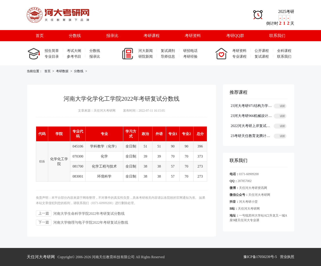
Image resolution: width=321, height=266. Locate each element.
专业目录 (52, 56)
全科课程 (284, 51)
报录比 (112, 35)
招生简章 (52, 51)
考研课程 (152, 35)
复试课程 (262, 56)
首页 (40, 35)
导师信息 (168, 56)
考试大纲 (74, 51)
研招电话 (190, 51)
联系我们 (277, 35)
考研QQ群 (235, 35)
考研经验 (190, 56)
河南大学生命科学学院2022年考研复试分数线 (89, 213)
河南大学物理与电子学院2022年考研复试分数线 (90, 222)
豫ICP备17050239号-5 (260, 257)
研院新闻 (145, 56)
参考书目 (74, 56)
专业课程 (239, 56)
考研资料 (193, 35)
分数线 (75, 35)
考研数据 (62, 71)
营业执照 (287, 257)
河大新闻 (145, 51)
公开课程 (262, 51)
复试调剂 (168, 51)
